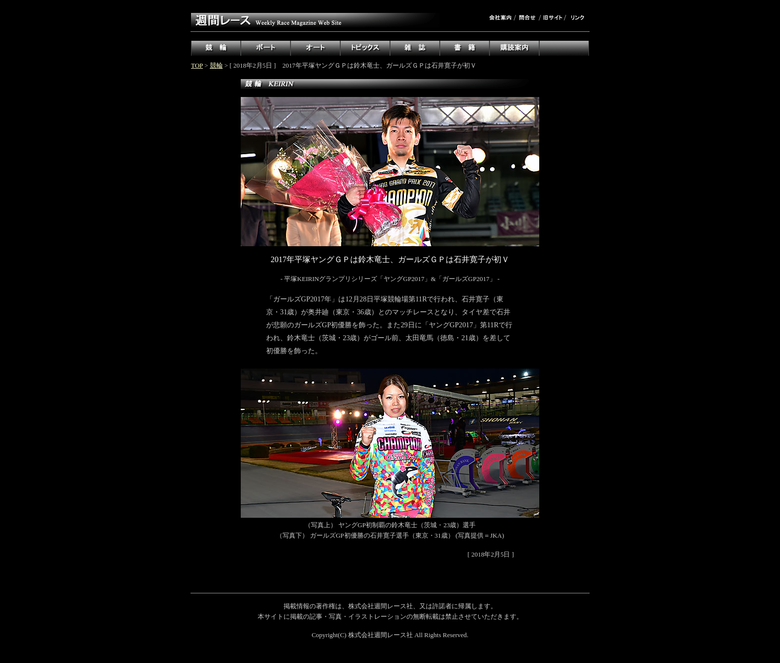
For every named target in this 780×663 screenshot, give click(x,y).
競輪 (216, 65)
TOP (197, 65)
